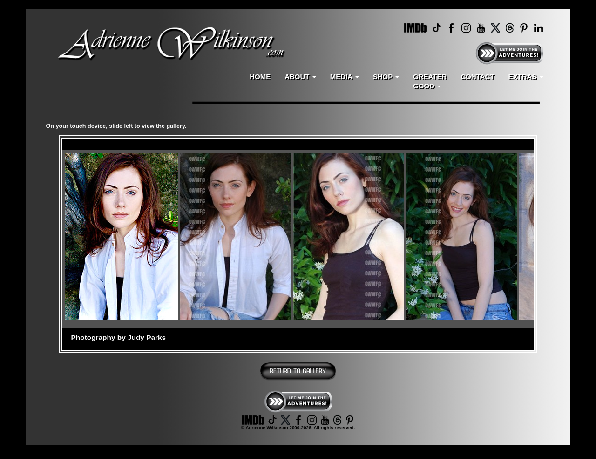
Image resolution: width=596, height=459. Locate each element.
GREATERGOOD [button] (430, 81)
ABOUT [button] (300, 76)
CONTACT (477, 76)
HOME (260, 76)
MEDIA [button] (344, 76)
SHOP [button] (386, 76)
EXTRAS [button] (525, 76)
